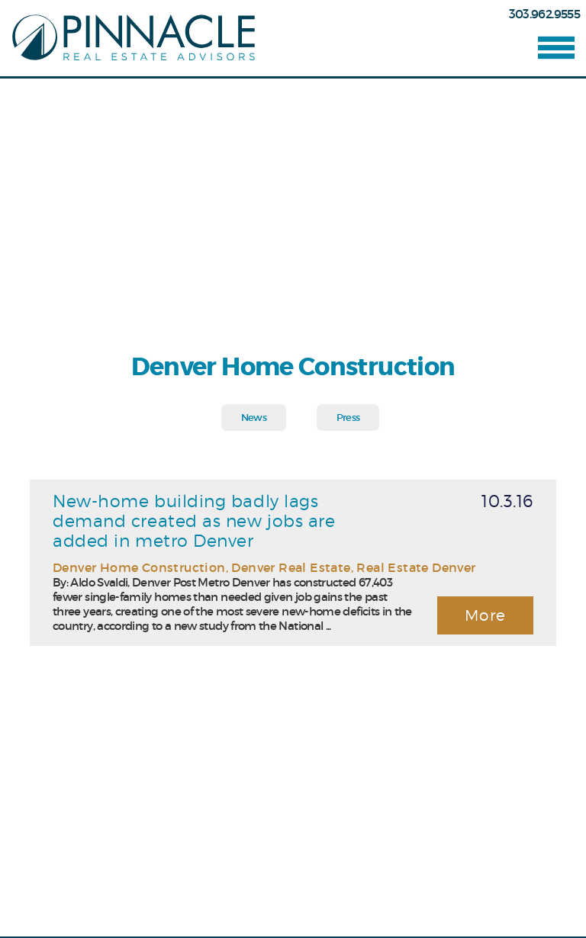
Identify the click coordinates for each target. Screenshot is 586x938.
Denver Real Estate (290, 567)
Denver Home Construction (139, 567)
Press (348, 417)
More (486, 615)
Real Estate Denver (415, 567)
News (253, 417)
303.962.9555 (544, 13)
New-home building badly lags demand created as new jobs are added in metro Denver (194, 521)
